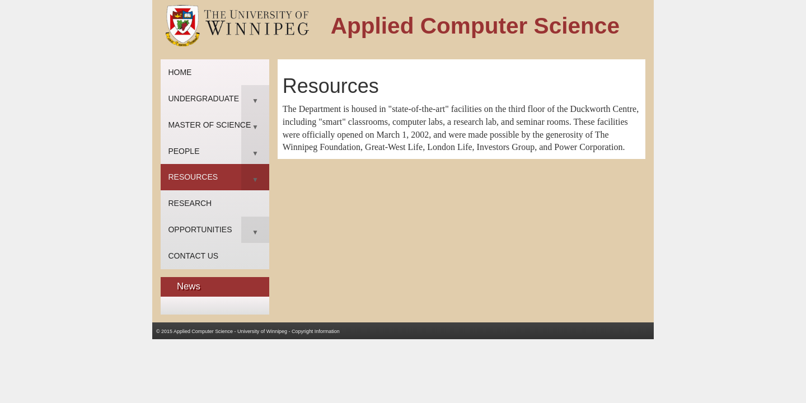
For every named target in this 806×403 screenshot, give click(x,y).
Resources (193, 176)
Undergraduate (203, 98)
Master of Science (209, 124)
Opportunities (200, 229)
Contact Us (193, 255)
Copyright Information (316, 331)
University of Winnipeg (262, 331)
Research (190, 203)
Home (179, 72)
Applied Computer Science (203, 331)
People (183, 151)
